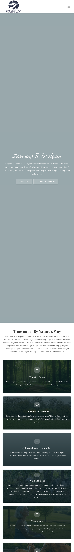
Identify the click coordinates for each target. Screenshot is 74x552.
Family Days (23, 181)
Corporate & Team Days (46, 181)
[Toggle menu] (69, 7)
